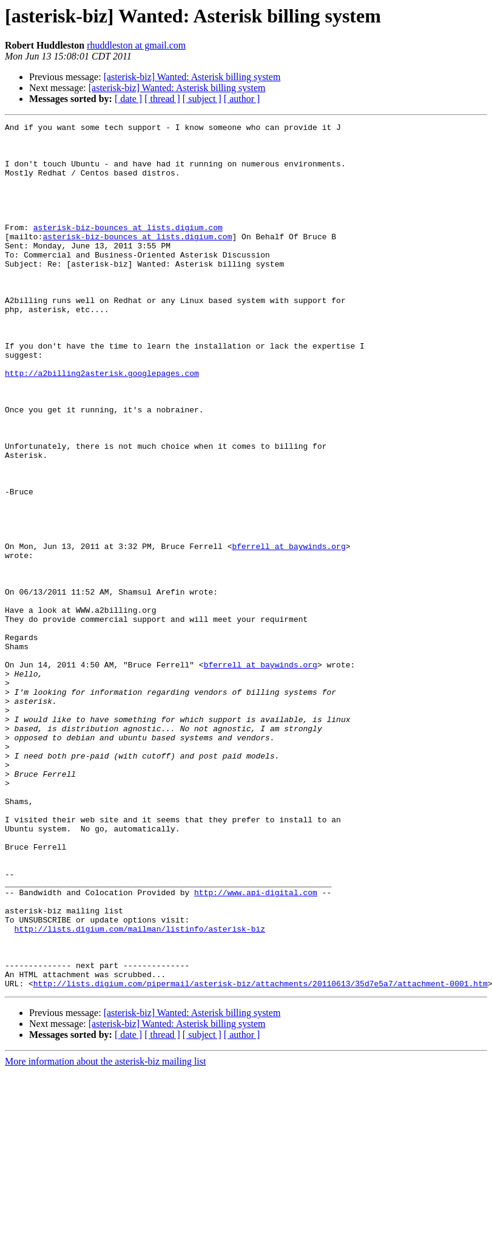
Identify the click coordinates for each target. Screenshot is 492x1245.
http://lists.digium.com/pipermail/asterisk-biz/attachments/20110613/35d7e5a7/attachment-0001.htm (260, 1156)
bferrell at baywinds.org (288, 631)
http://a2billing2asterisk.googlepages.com (102, 423)
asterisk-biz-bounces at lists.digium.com (128, 249)
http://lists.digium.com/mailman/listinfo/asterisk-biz (140, 1090)
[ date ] (128, 99)
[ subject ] (202, 99)
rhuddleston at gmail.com (136, 45)
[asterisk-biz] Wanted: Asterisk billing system (192, 77)
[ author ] (242, 99)
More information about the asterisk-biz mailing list (105, 1234)
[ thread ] (162, 99)
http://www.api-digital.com (255, 1047)
